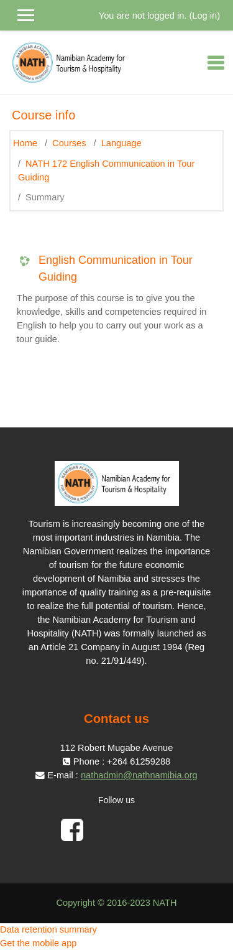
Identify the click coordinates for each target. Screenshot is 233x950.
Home (25, 143)
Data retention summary (48, 929)
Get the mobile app (38, 943)
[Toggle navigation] (216, 63)
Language (121, 143)
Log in (204, 16)
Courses (69, 143)
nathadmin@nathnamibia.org (139, 775)
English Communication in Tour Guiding (116, 268)
